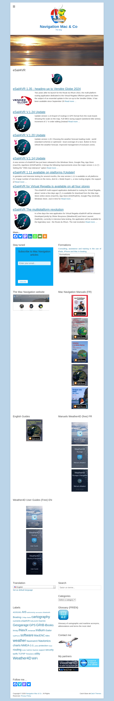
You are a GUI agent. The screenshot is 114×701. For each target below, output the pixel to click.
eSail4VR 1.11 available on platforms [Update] (44, 172)
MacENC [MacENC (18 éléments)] (39, 635)
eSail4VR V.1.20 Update (29, 135)
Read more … (70, 101)
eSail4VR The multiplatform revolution (38, 209)
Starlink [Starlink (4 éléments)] (35, 650)
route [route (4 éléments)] (24, 650)
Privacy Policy (26, 696)
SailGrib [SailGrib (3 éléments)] (29, 650)
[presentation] (37, 273)
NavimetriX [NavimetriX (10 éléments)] (32, 641)
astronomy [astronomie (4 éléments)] (31, 612)
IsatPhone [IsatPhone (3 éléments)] (16, 636)
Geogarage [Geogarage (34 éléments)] (21, 625)
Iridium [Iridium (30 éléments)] (40, 630)
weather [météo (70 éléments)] (19, 640)
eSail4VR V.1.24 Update (29, 112)
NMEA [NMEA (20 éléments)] (25, 645)
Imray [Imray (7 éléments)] (15, 630)
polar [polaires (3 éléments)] (36, 646)
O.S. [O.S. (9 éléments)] (32, 645)
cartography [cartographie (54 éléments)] (40, 617)
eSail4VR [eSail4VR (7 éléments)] (25, 621)
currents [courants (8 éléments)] (17, 621)
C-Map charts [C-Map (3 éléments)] (26, 617)
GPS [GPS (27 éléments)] (32, 625)
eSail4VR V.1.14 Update (29, 158)
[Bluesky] (20, 236)
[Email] (40, 236)
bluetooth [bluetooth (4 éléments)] (46, 612)
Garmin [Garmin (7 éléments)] (42, 621)
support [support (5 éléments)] (42, 650)
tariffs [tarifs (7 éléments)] (15, 654)
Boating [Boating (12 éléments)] (17, 617)
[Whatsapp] (35, 236)
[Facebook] (15, 236)
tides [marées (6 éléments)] (47, 636)
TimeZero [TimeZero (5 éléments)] (30, 654)
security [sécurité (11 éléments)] (49, 649)
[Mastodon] (25, 236)
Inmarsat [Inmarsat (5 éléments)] (31, 631)
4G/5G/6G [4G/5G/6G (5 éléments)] (17, 612)
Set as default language (23, 590)
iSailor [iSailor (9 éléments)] (48, 630)
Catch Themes (96, 693)
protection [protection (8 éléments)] (43, 645)
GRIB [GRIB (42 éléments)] (40, 625)
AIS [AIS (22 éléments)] (24, 612)
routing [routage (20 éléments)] (17, 649)
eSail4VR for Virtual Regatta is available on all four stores (51, 186)
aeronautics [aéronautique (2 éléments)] (39, 612)
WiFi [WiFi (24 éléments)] (35, 658)
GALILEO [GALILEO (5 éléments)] (34, 621)
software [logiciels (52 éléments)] (27, 635)
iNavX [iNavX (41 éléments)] (23, 630)
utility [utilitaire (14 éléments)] (37, 653)
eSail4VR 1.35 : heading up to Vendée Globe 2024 (47, 88)
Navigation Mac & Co (58, 26)
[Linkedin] (30, 236)
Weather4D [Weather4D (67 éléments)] (22, 658)
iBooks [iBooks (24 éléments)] (49, 625)
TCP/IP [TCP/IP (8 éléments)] (21, 654)
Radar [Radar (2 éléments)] (50, 646)
